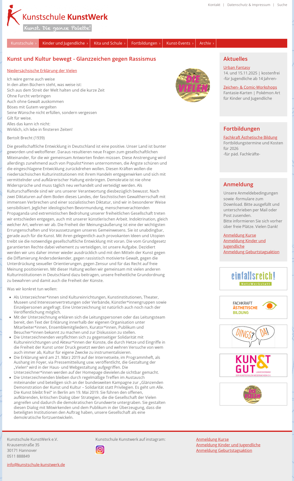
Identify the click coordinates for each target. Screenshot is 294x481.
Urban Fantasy (236, 67)
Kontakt (214, 4)
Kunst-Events (178, 43)
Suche (282, 4)
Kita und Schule (108, 43)
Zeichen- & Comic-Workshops (250, 87)
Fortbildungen (144, 43)
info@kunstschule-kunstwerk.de (36, 464)
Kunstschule (22, 43)
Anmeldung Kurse (239, 235)
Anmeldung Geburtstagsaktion (251, 251)
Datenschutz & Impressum (248, 4)
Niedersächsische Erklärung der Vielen (42, 70)
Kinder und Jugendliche (64, 43)
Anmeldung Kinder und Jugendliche (228, 445)
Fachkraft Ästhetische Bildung (250, 137)
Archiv (205, 43)
